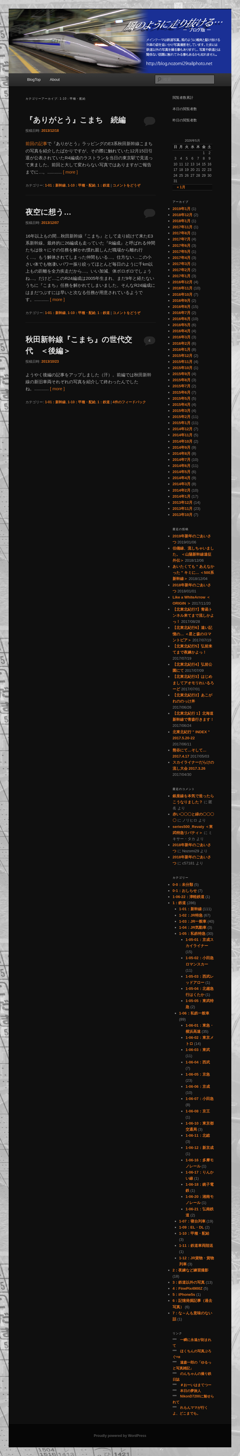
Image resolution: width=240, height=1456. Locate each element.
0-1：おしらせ (185, 890)
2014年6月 (181, 466)
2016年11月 (183, 288)
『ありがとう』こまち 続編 (75, 120)
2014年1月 (181, 496)
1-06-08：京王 (198, 1111)
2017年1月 (181, 276)
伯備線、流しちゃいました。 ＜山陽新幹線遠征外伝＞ (193, 554)
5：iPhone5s (184, 1294)
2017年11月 (183, 227)
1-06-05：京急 (198, 1074)
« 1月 (181, 187)
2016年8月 (181, 306)
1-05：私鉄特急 (192, 933)
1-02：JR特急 (191, 915)
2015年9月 (181, 374)
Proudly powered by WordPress (120, 1436)
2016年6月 (181, 319)
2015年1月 (181, 423)
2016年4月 (181, 331)
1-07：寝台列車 (192, 1221)
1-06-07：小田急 (200, 1098)
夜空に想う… (48, 212)
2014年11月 (183, 435)
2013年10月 (183, 514)
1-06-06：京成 (198, 1086)
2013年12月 (183, 502)
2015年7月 (181, 386)
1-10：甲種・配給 (82, 185)
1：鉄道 (104, 185)
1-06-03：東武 (198, 1050)
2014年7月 (181, 459)
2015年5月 (181, 398)
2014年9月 (181, 447)
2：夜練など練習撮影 (190, 1270)
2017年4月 (181, 258)
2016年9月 (181, 300)
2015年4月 (181, 404)
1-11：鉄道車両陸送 (196, 1245)
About (55, 79)
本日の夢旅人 (190, 1391)
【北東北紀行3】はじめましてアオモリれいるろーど (193, 682)
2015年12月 (183, 355)
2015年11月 (183, 362)
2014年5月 (181, 472)
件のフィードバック (129, 402)
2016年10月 (183, 294)
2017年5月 (181, 251)
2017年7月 (181, 239)
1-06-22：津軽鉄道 (188, 897)
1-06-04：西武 (198, 1062)
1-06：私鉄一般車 (194, 1013)
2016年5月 (181, 325)
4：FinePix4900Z (187, 1288)
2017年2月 (181, 270)
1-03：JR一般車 (193, 921)
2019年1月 (181, 209)
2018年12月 (183, 215)
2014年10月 (183, 441)
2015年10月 (183, 368)
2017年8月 (181, 233)
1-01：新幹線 (55, 185)
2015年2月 (181, 417)
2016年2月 (181, 343)
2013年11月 (183, 508)
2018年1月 (181, 221)
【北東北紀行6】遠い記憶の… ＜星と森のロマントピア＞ (192, 633)
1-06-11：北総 (198, 1135)
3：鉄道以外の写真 (189, 1282)
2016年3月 (181, 337)
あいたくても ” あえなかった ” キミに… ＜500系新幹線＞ (193, 572)
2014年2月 (181, 490)
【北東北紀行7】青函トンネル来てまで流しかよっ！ (193, 615)
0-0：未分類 (183, 884)
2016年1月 (181, 349)
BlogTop (34, 79)
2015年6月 (181, 392)
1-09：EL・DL (191, 1227)
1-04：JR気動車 (193, 927)
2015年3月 (181, 410)
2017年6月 (181, 245)
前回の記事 (36, 143)
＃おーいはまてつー (195, 1385)
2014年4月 (181, 478)
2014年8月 (181, 453)
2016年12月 (183, 282)
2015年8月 (181, 380)
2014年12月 (183, 429)
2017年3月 (181, 264)
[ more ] (70, 171)
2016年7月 (181, 313)
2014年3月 (181, 484)
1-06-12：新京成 (200, 1147)
